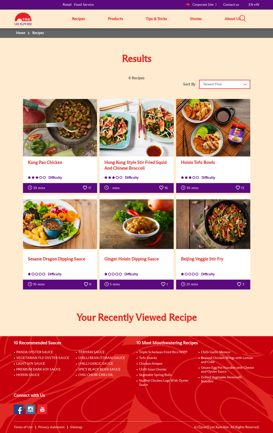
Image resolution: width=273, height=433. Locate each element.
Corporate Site (199, 4)
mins (36, 187)
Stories (196, 19)
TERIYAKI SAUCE (91, 352)
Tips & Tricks (156, 19)
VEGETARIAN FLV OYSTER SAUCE (42, 358)
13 (240, 187)
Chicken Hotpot (150, 363)
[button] (261, 18)
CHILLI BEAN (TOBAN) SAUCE (101, 358)
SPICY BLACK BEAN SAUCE (99, 369)
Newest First (212, 84)
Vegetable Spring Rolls (155, 375)
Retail (67, 4)
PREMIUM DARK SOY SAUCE (38, 369)
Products (115, 19)
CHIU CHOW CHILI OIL (95, 375)
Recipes (78, 19)
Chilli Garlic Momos (215, 352)
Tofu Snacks (148, 358)
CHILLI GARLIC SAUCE (95, 363)
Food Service (84, 4)
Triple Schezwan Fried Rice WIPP (163, 352)
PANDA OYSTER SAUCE (34, 352)
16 (163, 187)
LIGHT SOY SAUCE (30, 363)
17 (87, 187)
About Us (233, 19)
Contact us (231, 4)
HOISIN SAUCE (28, 375)
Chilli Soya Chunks (153, 369)
